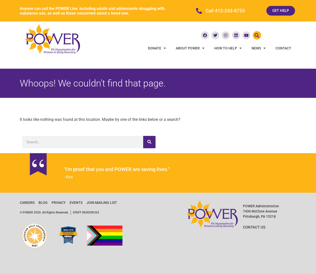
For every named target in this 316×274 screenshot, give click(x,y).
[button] (257, 35)
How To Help (228, 48)
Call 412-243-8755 (225, 11)
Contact (283, 48)
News (259, 48)
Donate (157, 48)
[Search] (149, 142)
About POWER (190, 48)
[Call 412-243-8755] (199, 11)
